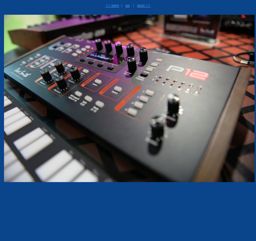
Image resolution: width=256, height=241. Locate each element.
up (127, 5)
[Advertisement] (88, 216)
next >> (144, 5)
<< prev (112, 5)
